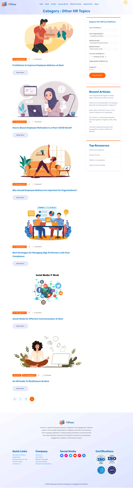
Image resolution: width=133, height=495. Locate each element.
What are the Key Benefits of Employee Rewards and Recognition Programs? (103, 104)
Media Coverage (42, 467)
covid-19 (17, 382)
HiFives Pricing (94, 155)
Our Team (39, 464)
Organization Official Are (98, 61)
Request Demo (88, 4)
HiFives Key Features (96, 150)
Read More (20, 72)
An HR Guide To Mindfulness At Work (35, 388)
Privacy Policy (17, 469)
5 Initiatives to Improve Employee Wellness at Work (45, 65)
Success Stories (63, 4)
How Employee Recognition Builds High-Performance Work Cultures (101, 97)
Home (41, 4)
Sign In (97, 4)
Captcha (93, 67)
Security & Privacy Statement (19, 463)
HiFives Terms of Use (19, 467)
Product (53, 4)
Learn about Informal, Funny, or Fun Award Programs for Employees (102, 111)
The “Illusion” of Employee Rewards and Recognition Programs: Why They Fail (103, 119)
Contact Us (16, 471)
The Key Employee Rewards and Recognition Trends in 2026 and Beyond (101, 129)
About (47, 4)
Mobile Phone (94, 47)
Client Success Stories (97, 165)
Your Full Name (95, 28)
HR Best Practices (75, 4)
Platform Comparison (97, 160)
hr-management (20, 59)
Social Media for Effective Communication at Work (44, 326)
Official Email (94, 41)
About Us (39, 462)
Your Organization (96, 34)
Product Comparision (43, 471)
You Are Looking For (97, 54)
